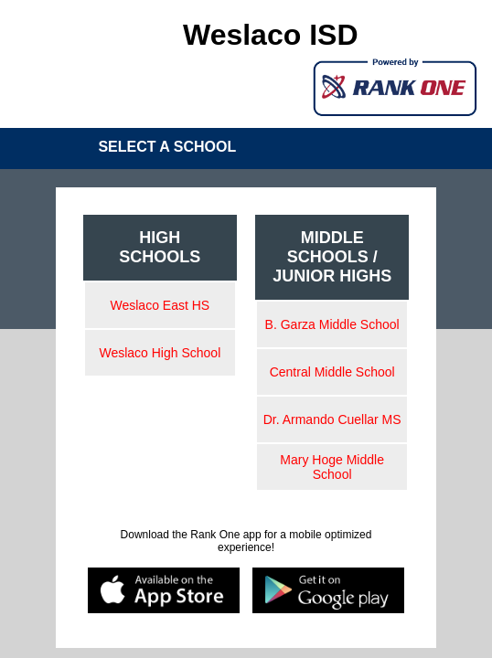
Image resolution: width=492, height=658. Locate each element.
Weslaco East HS (160, 305)
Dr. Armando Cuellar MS (332, 419)
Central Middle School (332, 372)
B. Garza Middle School (332, 324)
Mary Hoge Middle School (332, 467)
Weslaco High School (159, 352)
